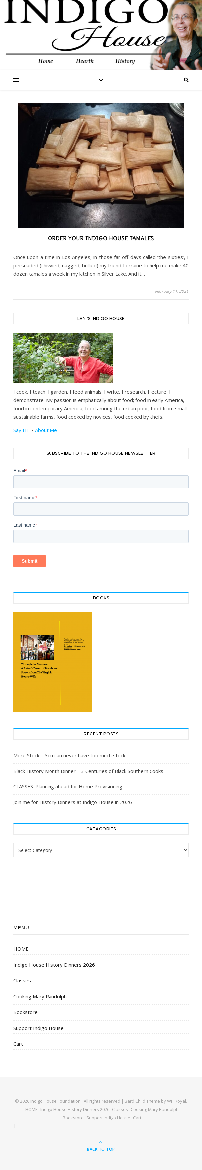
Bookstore (25, 1012)
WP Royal (176, 1101)
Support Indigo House (38, 1028)
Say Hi (21, 430)
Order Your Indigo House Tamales (101, 238)
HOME (21, 948)
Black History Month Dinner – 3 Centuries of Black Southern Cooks (88, 771)
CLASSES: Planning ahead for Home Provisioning (67, 786)
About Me (46, 430)
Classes (22, 980)
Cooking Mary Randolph (40, 996)
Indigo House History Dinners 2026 (54, 964)
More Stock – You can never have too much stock (69, 755)
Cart (18, 1043)
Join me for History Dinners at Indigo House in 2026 (72, 802)
